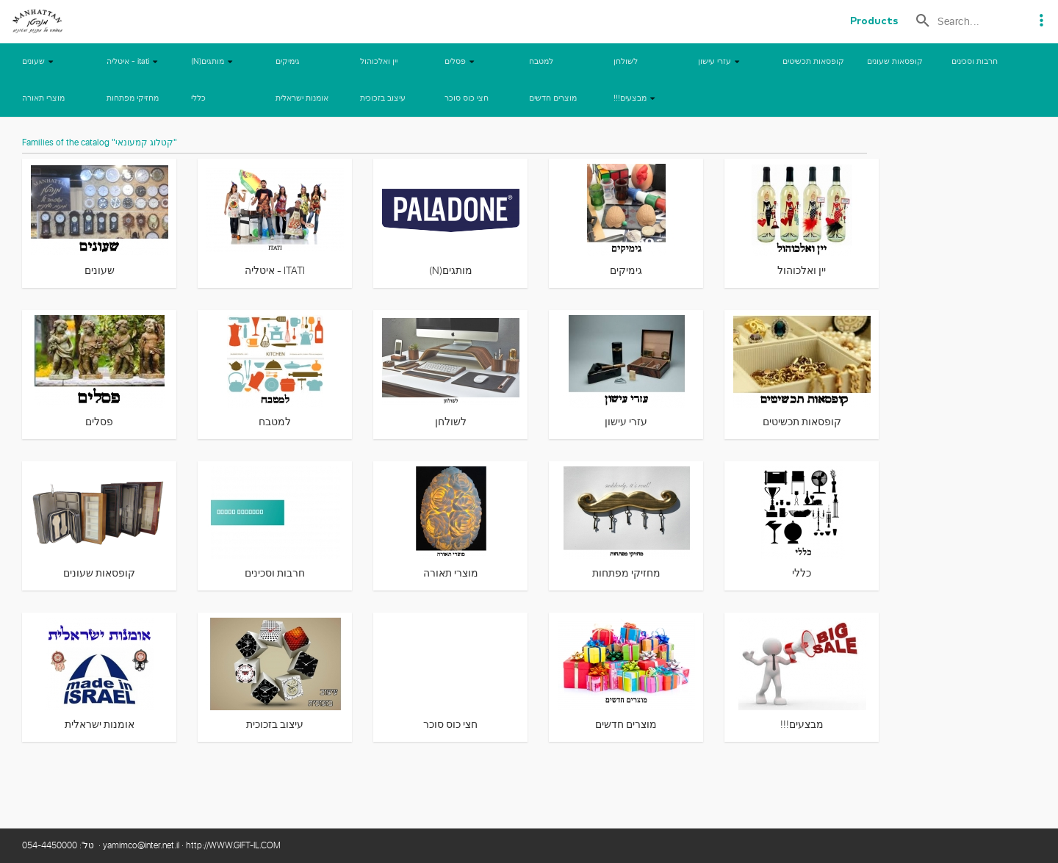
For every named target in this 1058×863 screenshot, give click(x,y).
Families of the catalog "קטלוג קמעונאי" (99, 143)
